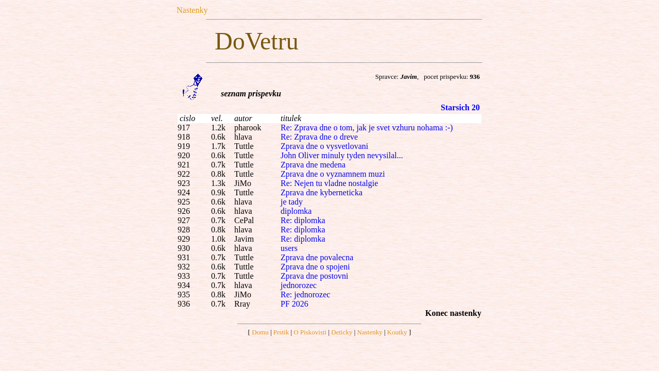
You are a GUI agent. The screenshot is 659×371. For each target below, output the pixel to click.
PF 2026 (294, 303)
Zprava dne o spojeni (315, 266)
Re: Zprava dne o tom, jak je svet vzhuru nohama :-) (367, 127)
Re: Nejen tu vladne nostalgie (329, 183)
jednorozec (299, 285)
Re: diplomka (303, 220)
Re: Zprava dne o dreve (319, 136)
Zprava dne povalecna (317, 257)
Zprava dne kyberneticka (321, 192)
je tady (292, 201)
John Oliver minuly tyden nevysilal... (342, 155)
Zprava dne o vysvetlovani (324, 146)
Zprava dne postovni (315, 276)
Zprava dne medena (313, 164)
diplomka (296, 211)
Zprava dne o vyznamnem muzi (333, 174)
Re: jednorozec (305, 294)
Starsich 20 (460, 107)
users (289, 248)
